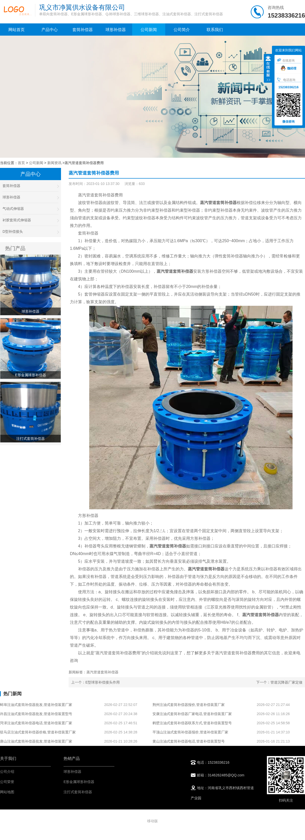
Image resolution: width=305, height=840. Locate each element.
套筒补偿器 (82, 29)
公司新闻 (149, 29)
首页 (21, 163)
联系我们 (215, 29)
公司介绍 (7, 772)
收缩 (268, 69)
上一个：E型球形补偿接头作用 (95, 682)
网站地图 (7, 792)
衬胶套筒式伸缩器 (30, 220)
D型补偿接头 (30, 231)
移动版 (152, 821)
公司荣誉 (7, 782)
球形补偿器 (115, 29)
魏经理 (288, 68)
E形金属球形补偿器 (79, 782)
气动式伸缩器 (30, 209)
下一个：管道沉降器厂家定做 (279, 682)
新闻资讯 (54, 163)
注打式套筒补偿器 (78, 792)
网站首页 (16, 29)
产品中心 (49, 29)
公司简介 (182, 29)
